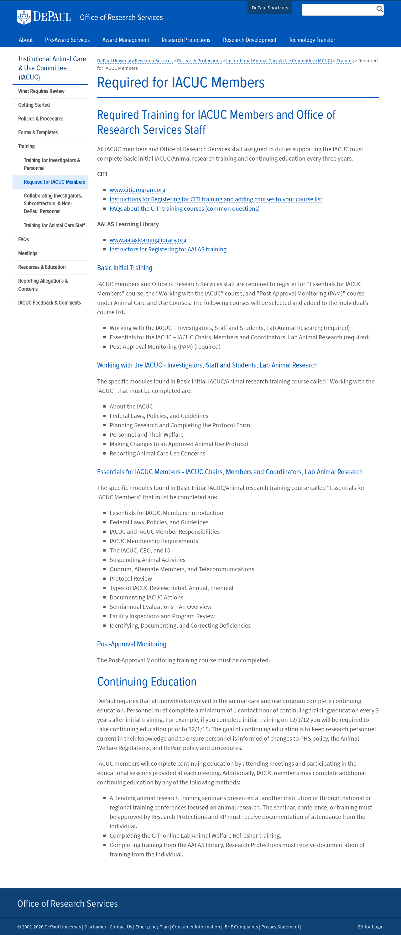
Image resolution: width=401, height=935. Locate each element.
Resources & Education (41, 267)
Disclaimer (95, 926)
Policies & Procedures (40, 119)
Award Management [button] (125, 40)
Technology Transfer (312, 40)
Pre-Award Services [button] (67, 40)
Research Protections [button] (186, 40)
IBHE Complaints (240, 926)
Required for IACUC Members (54, 182)
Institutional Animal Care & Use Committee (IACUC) (52, 68)
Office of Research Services (121, 18)
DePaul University (47, 17)
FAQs (23, 240)
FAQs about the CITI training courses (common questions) (185, 208)
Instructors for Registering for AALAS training (168, 249)
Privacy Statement (280, 926)
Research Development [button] (249, 40)
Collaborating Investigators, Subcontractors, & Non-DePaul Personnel (53, 204)
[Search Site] (343, 10)
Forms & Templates (38, 132)
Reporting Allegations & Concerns (43, 285)
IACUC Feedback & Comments (49, 303)
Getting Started (34, 105)
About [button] (26, 40)
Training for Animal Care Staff (54, 225)
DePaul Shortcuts (270, 7)
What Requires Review (41, 91)
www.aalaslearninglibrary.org (148, 240)
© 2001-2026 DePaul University (49, 926)
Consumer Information (196, 926)
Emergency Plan (152, 926)
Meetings (27, 253)
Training (26, 146)
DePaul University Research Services (135, 60)
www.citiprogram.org (137, 189)
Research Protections (199, 60)
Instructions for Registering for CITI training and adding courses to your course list (216, 199)
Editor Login (371, 926)
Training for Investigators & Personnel (52, 164)
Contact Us (121, 926)
